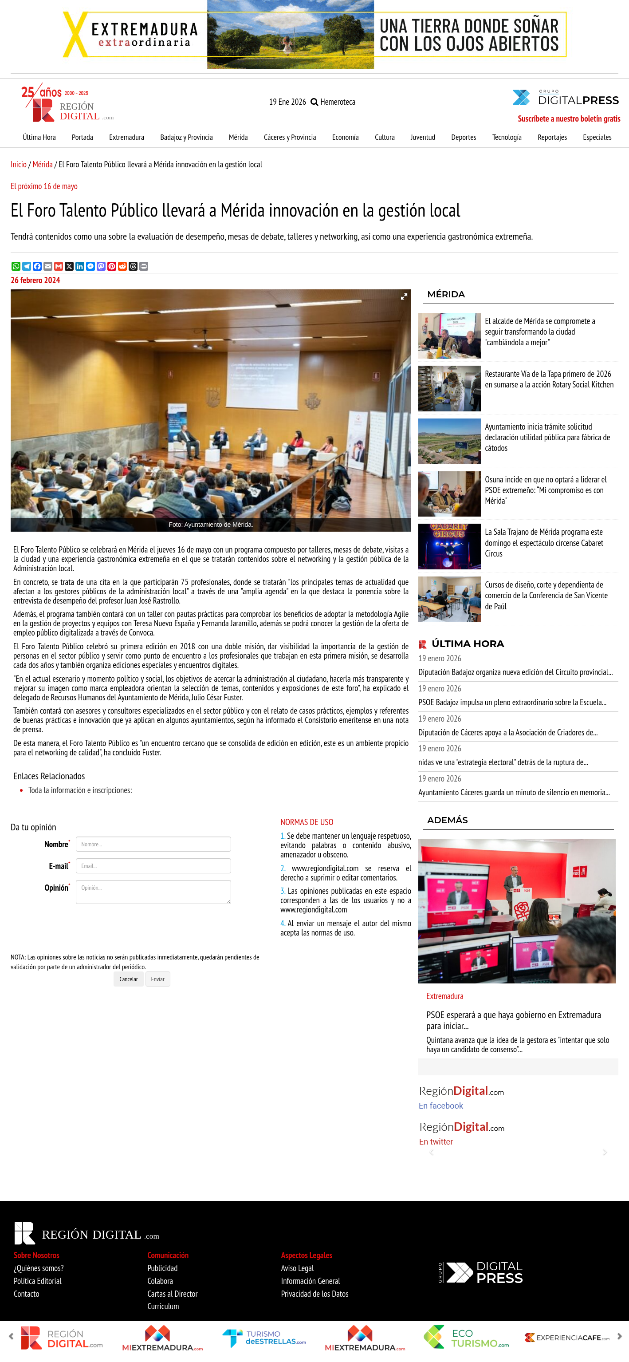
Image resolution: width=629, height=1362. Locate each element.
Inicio (19, 164)
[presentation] (120, 928)
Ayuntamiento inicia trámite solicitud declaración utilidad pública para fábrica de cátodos (547, 437)
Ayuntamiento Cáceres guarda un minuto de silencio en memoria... (514, 792)
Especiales (597, 137)
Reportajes (552, 137)
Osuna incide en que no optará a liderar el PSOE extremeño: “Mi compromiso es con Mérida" (546, 490)
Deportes (464, 137)
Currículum (163, 1306)
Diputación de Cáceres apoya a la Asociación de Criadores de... (508, 732)
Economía (345, 137)
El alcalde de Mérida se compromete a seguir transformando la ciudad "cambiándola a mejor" (540, 331)
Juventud (423, 137)
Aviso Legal (297, 1268)
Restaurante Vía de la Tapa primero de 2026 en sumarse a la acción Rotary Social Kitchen (549, 379)
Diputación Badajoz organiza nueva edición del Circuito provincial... (515, 672)
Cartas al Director (172, 1293)
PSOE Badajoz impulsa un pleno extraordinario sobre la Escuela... (512, 702)
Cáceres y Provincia (290, 137)
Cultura (385, 137)
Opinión (58, 886)
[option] (314, 34)
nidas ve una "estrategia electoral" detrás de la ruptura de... (503, 762)
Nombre (58, 843)
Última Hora (39, 137)
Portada (82, 137)
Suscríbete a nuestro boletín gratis (569, 118)
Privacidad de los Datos (315, 1293)
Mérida (238, 137)
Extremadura (126, 137)
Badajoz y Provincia (186, 137)
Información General (310, 1280)
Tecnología (507, 137)
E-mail (60, 865)
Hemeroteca (333, 101)
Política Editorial (38, 1280)
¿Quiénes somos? (39, 1268)
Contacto (26, 1293)
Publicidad (162, 1268)
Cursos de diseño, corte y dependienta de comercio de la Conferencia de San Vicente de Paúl (546, 595)
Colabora (160, 1280)
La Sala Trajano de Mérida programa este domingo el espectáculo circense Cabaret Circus (544, 542)
